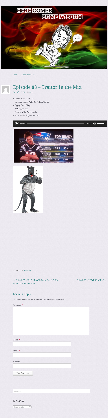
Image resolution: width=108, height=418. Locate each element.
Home (15, 75)
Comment (18, 305)
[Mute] (94, 123)
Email (16, 351)
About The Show (28, 75)
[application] (60, 123)
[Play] (16, 123)
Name (16, 340)
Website (16, 362)
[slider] (55, 123)
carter (31, 92)
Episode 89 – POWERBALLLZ (92, 280)
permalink (27, 270)
